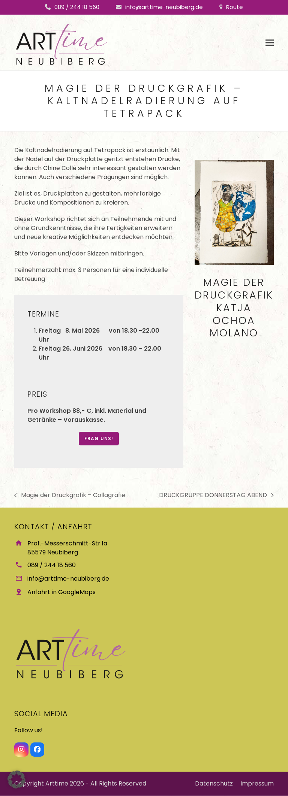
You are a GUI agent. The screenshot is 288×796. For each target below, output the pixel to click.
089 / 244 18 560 (76, 7)
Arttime (56, 784)
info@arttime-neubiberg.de (164, 7)
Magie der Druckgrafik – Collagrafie (69, 495)
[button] (270, 42)
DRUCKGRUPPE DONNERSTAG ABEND (216, 495)
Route (234, 7)
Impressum (257, 784)
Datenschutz (214, 784)
